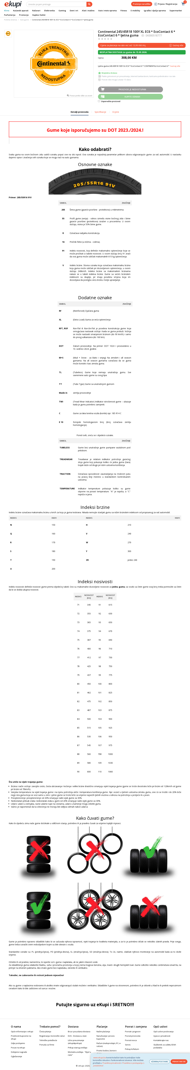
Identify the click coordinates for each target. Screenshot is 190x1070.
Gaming (62, 10)
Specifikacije (100, 112)
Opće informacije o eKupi (22, 1031)
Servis (128, 1044)
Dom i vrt (74, 10)
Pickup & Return (132, 1049)
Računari (36, 10)
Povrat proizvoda (132, 1036)
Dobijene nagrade (19, 1052)
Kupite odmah (132, 96)
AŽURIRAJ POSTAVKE (159, 1061)
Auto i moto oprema (107, 10)
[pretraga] (89, 4)
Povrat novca (131, 1040)
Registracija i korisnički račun (52, 1036)
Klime (6, 10)
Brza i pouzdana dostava (79, 1031)
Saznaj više (175, 66)
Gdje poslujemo (18, 1043)
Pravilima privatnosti (112, 1063)
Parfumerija (9, 15)
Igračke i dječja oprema (155, 10)
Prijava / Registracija (165, 4)
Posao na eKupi (18, 1047)
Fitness (123, 10)
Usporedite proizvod (109, 101)
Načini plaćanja (103, 1031)
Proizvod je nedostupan (132, 89)
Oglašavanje (16, 1056)
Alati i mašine (88, 10)
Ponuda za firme (46, 1044)
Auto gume (24, 20)
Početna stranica (10, 20)
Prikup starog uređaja (77, 1047)
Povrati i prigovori (132, 1031)
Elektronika (49, 10)
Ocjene (115, 112)
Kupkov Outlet (38, 15)
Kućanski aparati (20, 10)
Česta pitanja (45, 1031)
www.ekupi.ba (99, 1057)
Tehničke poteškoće (48, 1040)
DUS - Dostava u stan (77, 1036)
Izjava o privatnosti (161, 1036)
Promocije (24, 15)
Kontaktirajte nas (161, 1040)
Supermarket (176, 10)
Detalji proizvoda (80, 113)
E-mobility (135, 10)
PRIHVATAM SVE (178, 1061)
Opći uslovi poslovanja (163, 1031)
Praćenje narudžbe (141, 4)
